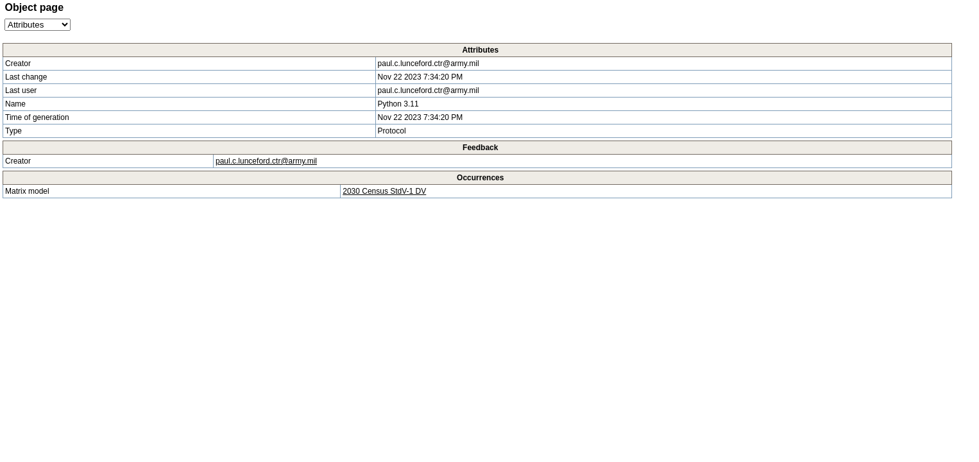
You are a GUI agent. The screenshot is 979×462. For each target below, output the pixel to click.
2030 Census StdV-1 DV (384, 191)
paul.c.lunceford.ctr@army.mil (266, 161)
